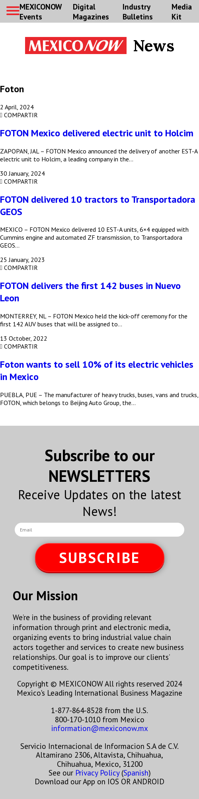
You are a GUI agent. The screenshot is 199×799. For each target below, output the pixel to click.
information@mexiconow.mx (99, 728)
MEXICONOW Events (41, 11)
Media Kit (182, 11)
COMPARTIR (19, 115)
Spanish (135, 773)
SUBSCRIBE (99, 557)
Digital (91, 11)
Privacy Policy (97, 773)
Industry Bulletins (138, 11)
